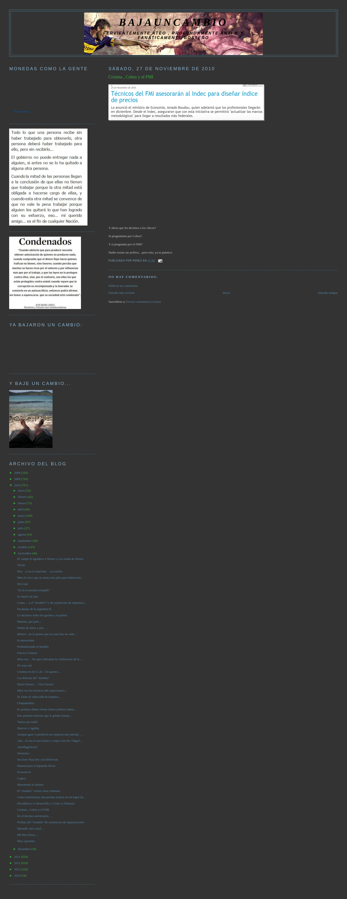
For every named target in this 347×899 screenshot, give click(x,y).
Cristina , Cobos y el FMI (130, 77)
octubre (23, 547)
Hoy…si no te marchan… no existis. (40, 571)
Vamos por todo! (27, 722)
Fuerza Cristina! (27, 653)
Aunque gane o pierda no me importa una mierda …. (50, 734)
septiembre (25, 540)
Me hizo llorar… (27, 835)
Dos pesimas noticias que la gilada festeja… (45, 715)
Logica (21, 778)
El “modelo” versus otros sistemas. (39, 791)
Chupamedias (25, 703)
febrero (23, 497)
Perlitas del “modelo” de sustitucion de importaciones (50, 822)
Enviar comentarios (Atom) (143, 301)
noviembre (25, 553)
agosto (22, 534)
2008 (17, 472)
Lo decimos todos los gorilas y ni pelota (42, 615)
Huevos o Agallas (28, 728)
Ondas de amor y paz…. (32, 628)
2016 (17, 875)
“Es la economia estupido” (33, 590)
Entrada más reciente (121, 293)
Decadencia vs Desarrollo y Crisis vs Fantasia (45, 803)
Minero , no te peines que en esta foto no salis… (47, 634)
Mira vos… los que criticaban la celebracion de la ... (49, 659)
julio (21, 528)
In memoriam (25, 640)
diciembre (24, 849)
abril (21, 509)
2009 (17, 479)
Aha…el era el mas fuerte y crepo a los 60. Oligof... (49, 740)
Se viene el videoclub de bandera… (39, 697)
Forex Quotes (21, 111)
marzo (22, 503)
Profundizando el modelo (33, 646)
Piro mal (22, 584)
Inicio (226, 293)
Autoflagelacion (27, 747)
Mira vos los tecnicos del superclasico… (42, 690)
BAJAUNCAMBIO (173, 22)
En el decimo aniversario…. (34, 816)
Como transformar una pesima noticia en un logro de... (51, 797)
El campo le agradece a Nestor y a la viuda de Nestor (50, 559)
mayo (22, 515)
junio (21, 522)
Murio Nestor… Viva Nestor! (35, 684)
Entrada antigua (328, 293)
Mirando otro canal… (30, 828)
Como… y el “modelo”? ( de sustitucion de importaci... (52, 602)
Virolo (21, 565)
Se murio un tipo (27, 596)
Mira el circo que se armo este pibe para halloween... (50, 577)
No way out (24, 665)
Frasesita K (24, 772)
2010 (17, 485)
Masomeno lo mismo (30, 784)
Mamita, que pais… (29, 621)
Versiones (23, 753)
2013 (17, 869)
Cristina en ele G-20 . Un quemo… (39, 671)
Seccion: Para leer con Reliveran (37, 759)
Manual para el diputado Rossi (36, 766)
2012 (17, 863)
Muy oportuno (26, 841)
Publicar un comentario (123, 286)
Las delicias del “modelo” (33, 678)
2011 (17, 856)
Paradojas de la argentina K (34, 609)
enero (22, 490)
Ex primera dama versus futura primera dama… (47, 709)
